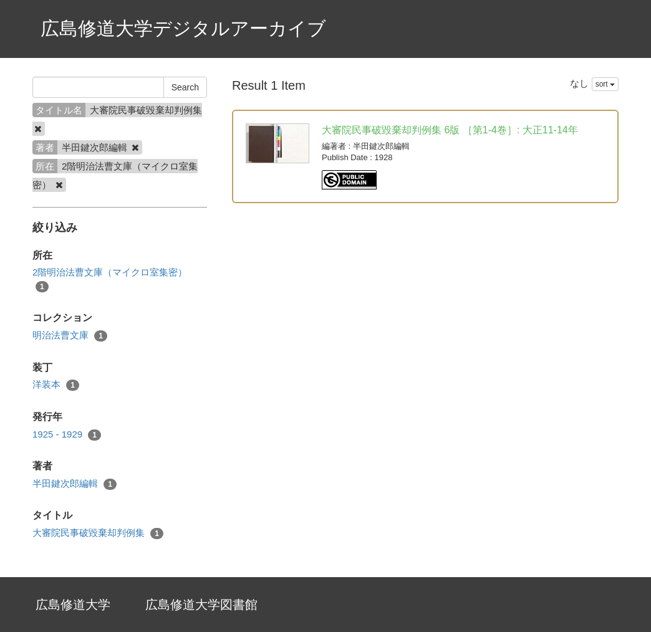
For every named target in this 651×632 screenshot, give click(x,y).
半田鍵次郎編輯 (74, 484)
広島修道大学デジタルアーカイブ (183, 28)
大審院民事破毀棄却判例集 (97, 533)
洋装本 (55, 385)
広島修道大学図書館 (201, 604)
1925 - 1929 (66, 435)
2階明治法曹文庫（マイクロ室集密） (109, 279)
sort (605, 84)
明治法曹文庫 (69, 336)
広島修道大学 (73, 604)
